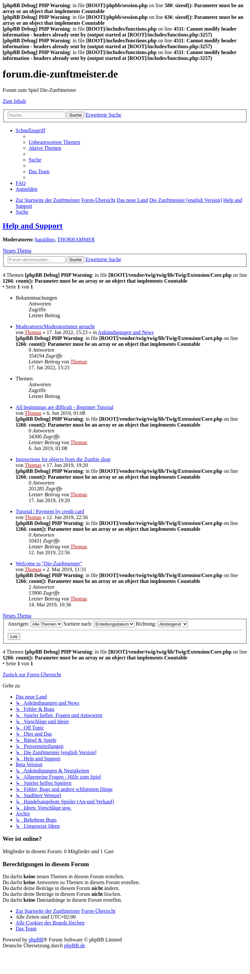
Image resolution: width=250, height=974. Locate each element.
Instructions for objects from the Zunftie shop (63, 459)
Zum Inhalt (14, 101)
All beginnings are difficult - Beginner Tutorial (64, 407)
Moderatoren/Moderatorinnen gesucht (55, 326)
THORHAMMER (76, 239)
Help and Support (32, 225)
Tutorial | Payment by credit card (50, 511)
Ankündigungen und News (126, 332)
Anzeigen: (35, 624)
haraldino (45, 239)
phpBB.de (74, 945)
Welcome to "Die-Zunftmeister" (49, 563)
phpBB (36, 939)
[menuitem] (54, 142)
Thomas (33, 332)
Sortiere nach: (98, 624)
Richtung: (162, 624)
